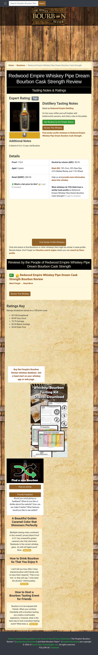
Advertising (24, 639)
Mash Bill (56, 168)
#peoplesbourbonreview (26, 642)
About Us (35, 639)
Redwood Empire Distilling (61, 108)
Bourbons (21, 65)
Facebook (54, 647)
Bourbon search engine (46, 250)
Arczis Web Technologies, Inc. (45, 644)
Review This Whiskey (53, 128)
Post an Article (25, 487)
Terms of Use (46, 639)
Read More (28, 283)
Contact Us (13, 639)
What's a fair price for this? (26, 184)
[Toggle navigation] (5, 3)
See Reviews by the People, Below (59, 122)
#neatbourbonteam (70, 642)
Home (11, 65)
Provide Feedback (25, 494)
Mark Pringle (14, 283)
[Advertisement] (49, 43)
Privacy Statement (61, 639)
